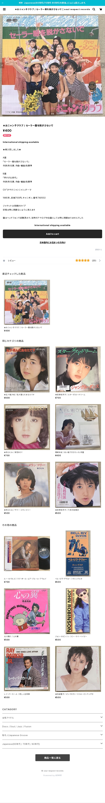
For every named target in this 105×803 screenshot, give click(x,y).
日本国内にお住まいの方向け (52, 242)
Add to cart (52, 233)
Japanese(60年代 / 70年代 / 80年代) (21, 744)
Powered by (52, 775)
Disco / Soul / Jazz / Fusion (16, 726)
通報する (98, 250)
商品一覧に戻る (52, 757)
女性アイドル (8, 718)
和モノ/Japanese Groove (15, 735)
